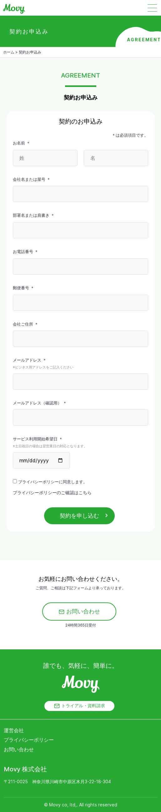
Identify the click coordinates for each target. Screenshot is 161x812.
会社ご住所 (25, 324)
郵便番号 (23, 287)
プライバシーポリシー (29, 740)
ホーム (8, 52)
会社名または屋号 (32, 179)
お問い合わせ (79, 611)
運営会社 (14, 730)
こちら (85, 492)
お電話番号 (25, 251)
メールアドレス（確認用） (40, 402)
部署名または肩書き (34, 215)
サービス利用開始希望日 (80, 442)
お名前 (21, 142)
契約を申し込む (79, 515)
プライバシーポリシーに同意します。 (50, 481)
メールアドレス (80, 364)
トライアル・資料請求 (79, 706)
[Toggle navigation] (157, 7)
